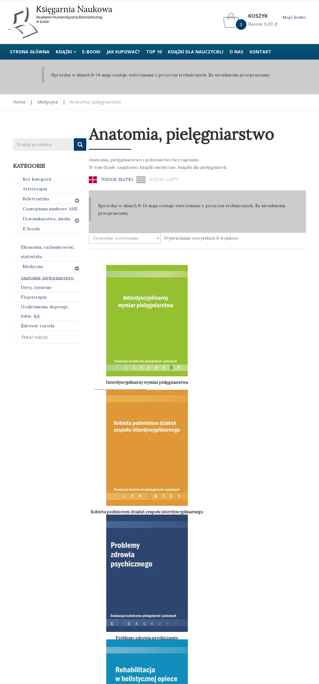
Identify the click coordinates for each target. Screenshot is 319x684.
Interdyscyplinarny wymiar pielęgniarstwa (130, 316)
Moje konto (294, 17)
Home (19, 102)
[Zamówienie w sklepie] (125, 238)
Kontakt (248, 549)
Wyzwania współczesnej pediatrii (121, 443)
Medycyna (47, 102)
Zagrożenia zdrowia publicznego (176, 442)
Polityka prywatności (110, 549)
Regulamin (175, 549)
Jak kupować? (27, 549)
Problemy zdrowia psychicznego (233, 318)
